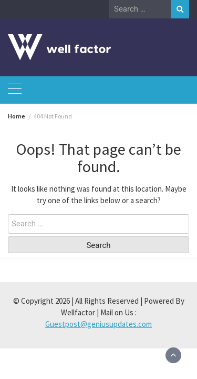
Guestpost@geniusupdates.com (98, 324)
